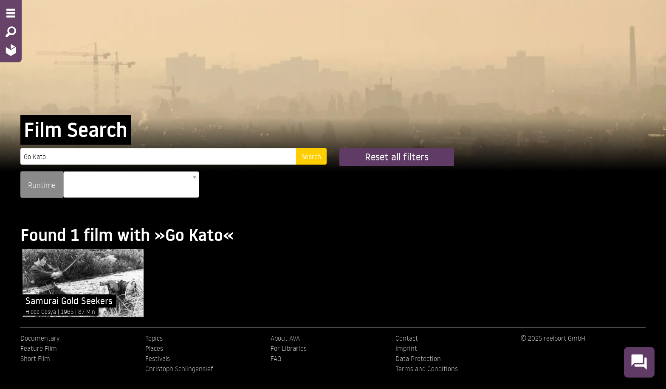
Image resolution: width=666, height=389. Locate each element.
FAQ (276, 358)
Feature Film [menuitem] (38, 348)
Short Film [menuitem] (35, 358)
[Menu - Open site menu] (11, 13)
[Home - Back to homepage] (11, 50)
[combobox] (131, 184)
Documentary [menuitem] (39, 338)
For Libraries (289, 348)
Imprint (406, 348)
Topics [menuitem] (154, 338)
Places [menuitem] (154, 348)
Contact (406, 338)
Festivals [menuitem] (157, 358)
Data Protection (418, 358)
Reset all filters (397, 157)
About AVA (285, 338)
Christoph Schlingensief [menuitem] (179, 368)
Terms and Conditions (426, 368)
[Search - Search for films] (11, 31)
